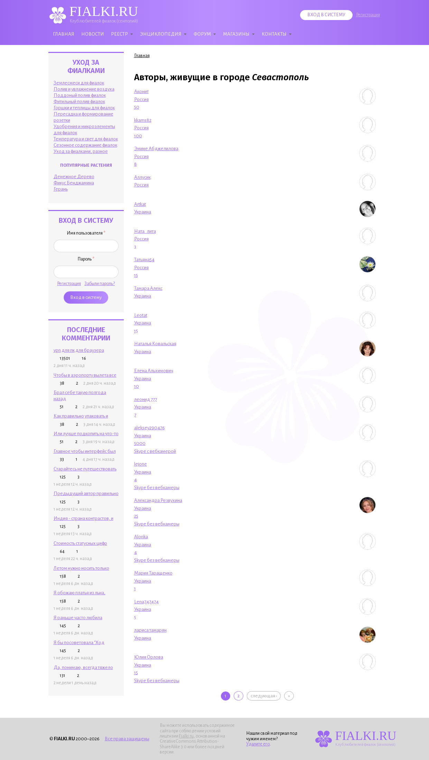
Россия (141, 99)
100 (138, 135)
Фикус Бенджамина (74, 182)
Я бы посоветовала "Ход (79, 642)
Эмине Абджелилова (156, 148)
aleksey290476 (149, 427)
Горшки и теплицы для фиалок (84, 107)
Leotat (140, 315)
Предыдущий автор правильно (86, 493)
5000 (140, 443)
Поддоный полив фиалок (80, 95)
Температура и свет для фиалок (86, 138)
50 (136, 107)
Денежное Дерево (74, 176)
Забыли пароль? (99, 283)
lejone (140, 464)
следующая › (264, 695)
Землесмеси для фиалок (79, 82)
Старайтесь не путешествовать (85, 468)
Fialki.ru (186, 736)
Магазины (236, 34)
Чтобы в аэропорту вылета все (85, 375)
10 (136, 386)
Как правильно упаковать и (81, 416)
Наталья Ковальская (155, 343)
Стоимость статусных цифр (80, 543)
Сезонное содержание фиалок (85, 145)
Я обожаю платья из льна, (79, 592)
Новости (92, 34)
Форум (202, 34)
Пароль (85, 259)
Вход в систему (326, 14)
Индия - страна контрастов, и (83, 518)
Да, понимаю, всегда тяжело (83, 667)
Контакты (274, 34)
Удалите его (258, 744)
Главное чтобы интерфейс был (85, 451)
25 (136, 516)
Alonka (141, 536)
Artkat (140, 204)
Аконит (141, 91)
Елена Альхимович (153, 370)
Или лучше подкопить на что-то (86, 433)
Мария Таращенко (153, 573)
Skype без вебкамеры (156, 487)
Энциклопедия (160, 34)
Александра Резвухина (158, 500)
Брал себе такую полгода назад (80, 395)
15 (136, 275)
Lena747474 (146, 601)
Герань (61, 189)
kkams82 (142, 120)
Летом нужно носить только (81, 568)
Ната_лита (145, 231)
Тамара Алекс (148, 288)
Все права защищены (127, 738)
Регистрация (368, 14)
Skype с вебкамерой (155, 451)
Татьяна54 (144, 259)
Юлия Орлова (148, 657)
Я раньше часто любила (78, 617)
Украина (142, 211)
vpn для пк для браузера (79, 350)
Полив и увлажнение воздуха (84, 89)
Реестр (119, 34)
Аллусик (142, 177)
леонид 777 (145, 399)
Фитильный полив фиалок (79, 101)
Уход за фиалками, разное (81, 151)
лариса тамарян (150, 630)
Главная (63, 34)
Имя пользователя (86, 233)
